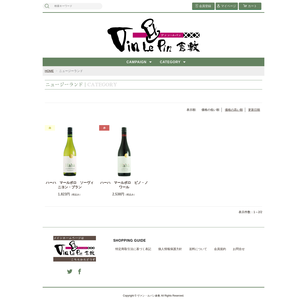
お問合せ (239, 248)
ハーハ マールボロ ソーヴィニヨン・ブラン (70, 185)
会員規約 (220, 248)
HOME (49, 71)
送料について (198, 248)
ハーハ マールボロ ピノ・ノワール (124, 185)
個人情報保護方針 (170, 248)
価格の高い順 (234, 109)
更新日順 (254, 109)
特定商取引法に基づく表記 (133, 248)
